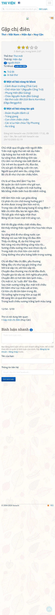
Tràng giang (11, 223)
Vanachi (17, 240)
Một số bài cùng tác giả (19, 215)
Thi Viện (8, 3)
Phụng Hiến (11, 199)
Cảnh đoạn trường (15, 193)
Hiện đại (17, 166)
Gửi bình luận (8, 486)
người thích (12, 169)
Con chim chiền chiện (17, 226)
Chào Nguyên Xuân (15, 203)
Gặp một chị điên (11, 426)
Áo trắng (10, 233)
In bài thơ (12, 182)
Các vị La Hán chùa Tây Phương (22, 230)
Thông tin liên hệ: (10, 474)
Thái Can (31, 193)
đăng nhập (13, 459)
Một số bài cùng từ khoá (20, 188)
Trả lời (10, 178)
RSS (51, 612)
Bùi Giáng (24, 199)
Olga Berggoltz (13, 209)
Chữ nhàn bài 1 (13, 196)
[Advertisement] (27, 44)
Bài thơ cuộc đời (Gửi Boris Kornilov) (25, 206)
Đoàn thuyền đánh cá (17, 219)
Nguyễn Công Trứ (33, 196)
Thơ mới (18, 163)
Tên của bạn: (7, 463)
